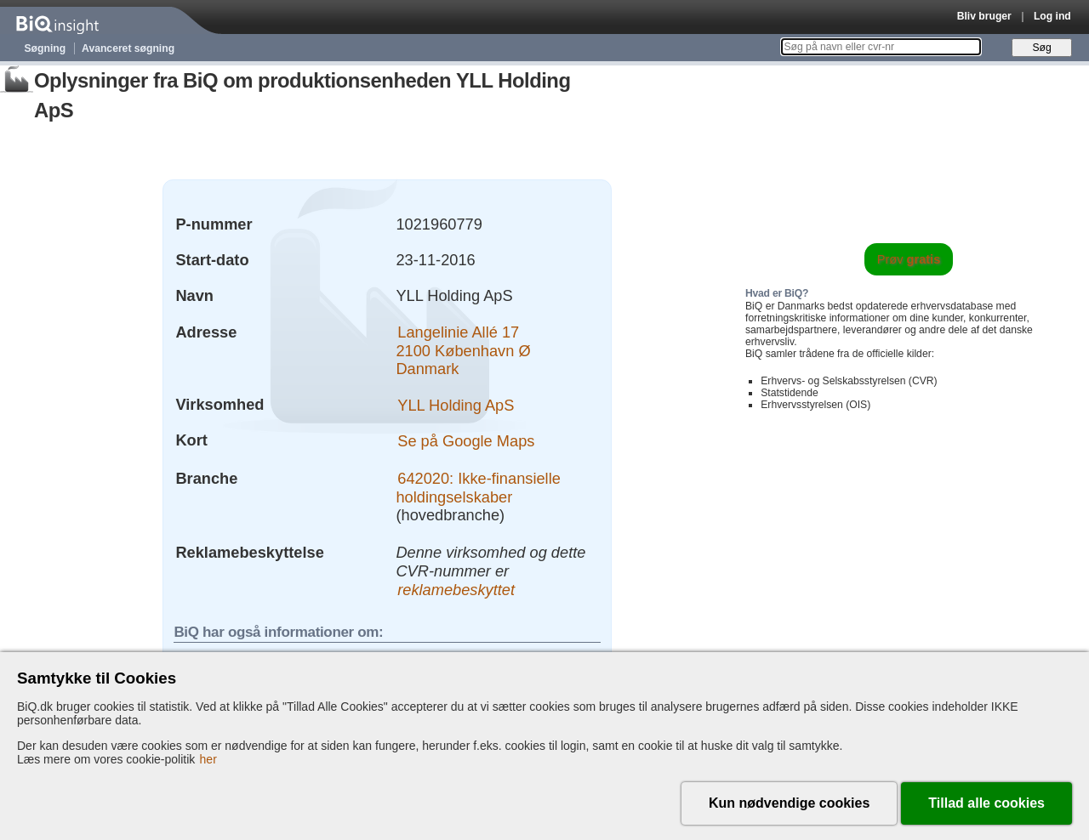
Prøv (909, 259)
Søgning (45, 48)
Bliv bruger (984, 16)
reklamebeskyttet (456, 590)
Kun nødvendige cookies (789, 803)
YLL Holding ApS (455, 404)
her (208, 759)
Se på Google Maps (465, 440)
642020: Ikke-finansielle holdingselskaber (478, 487)
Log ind (1052, 16)
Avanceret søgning (128, 48)
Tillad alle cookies (986, 803)
